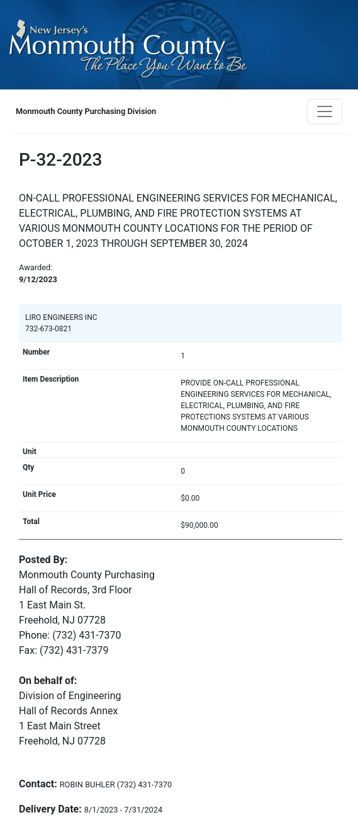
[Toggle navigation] (324, 111)
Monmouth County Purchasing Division (86, 111)
